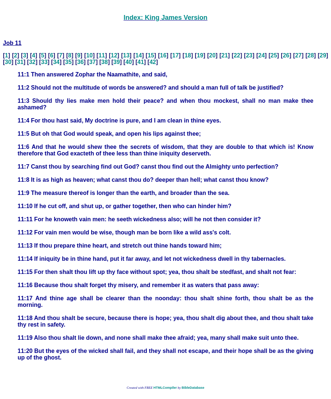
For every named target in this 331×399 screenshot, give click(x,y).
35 (68, 62)
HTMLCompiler (165, 387)
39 (116, 62)
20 (212, 55)
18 (188, 55)
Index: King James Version (165, 17)
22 (237, 55)
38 (104, 62)
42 (152, 62)
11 (101, 55)
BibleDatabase (193, 387)
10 (89, 55)
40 (128, 62)
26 (286, 55)
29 (323, 55)
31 (20, 62)
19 (200, 55)
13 (126, 55)
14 (138, 55)
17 (175, 55)
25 (274, 55)
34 (56, 62)
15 (151, 55)
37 (92, 62)
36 (80, 62)
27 (298, 55)
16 (163, 55)
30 (8, 62)
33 (44, 62)
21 (225, 55)
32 (32, 62)
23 (249, 55)
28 (311, 55)
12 (114, 55)
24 (261, 55)
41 (140, 62)
